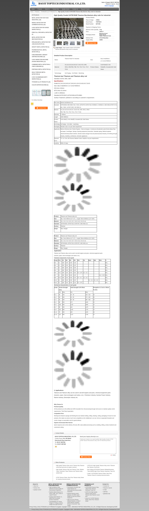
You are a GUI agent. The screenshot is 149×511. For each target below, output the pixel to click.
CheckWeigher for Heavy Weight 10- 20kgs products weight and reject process (56, 503)
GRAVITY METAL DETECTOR (40, 47)
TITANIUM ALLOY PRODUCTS (49, 11)
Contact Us (75, 9)
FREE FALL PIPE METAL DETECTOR (42, 32)
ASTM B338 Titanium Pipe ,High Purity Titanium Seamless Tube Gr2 (92, 489)
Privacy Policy (33, 506)
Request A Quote (110, 4)
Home (33, 9)
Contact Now (92, 43)
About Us (47, 9)
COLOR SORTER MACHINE (39, 85)
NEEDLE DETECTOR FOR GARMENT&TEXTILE (73, 485)
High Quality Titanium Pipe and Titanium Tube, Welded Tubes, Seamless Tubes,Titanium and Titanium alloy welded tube (70, 471)
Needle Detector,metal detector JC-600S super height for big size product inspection (73, 495)
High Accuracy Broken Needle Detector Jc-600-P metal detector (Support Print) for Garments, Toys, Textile (73, 502)
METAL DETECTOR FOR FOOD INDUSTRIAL (55, 485)
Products (40, 9)
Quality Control (65, 9)
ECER (115, 506)
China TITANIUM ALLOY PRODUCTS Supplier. (49, 506)
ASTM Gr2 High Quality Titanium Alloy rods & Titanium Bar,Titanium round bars (92, 494)
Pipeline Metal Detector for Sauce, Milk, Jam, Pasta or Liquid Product (56, 493)
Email (117, 4)
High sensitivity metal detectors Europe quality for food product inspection (56, 489)
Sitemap (105, 491)
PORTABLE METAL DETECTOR (40, 69)
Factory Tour (56, 9)
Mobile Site (106, 493)
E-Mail (105, 489)
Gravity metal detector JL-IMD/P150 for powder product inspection (55, 498)
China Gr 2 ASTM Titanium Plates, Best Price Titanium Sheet (92, 500)
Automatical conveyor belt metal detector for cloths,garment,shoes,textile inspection (74, 489)
